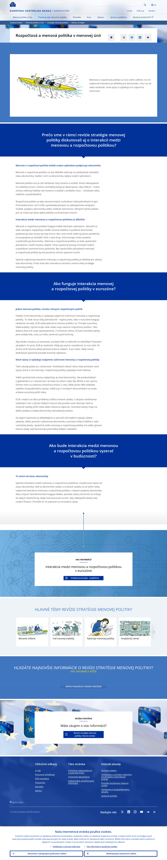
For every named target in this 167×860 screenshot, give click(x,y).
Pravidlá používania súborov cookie (115, 784)
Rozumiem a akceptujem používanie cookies (46, 853)
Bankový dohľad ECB (143, 17)
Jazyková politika (109, 795)
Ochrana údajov (109, 770)
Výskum (100, 17)
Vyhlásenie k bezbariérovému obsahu (115, 790)
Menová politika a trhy (22, 17)
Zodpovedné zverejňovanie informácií (81, 782)
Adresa (38, 790)
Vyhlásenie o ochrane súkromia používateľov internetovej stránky (116, 777)
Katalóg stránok (17, 802)
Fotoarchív (40, 782)
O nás (129, 11)
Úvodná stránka (16, 23)
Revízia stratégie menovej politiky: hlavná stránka (85, 734)
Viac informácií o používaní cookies (102, 846)
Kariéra (152, 11)
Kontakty (39, 786)
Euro (89, 17)
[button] (149, 5)
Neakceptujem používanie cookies (120, 853)
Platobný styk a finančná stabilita (52, 17)
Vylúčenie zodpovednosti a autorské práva (80, 771)
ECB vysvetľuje (42, 778)
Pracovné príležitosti (45, 774)
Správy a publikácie (118, 17)
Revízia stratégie (78, 23)
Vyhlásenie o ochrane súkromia (66, 846)
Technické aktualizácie (79, 776)
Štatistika (77, 17)
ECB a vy (140, 11)
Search (145, 5)
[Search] (131, 4)
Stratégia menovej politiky (57, 23)
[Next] (154, 631)
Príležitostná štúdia (79, 578)
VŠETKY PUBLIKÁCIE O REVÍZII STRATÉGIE (83, 686)
